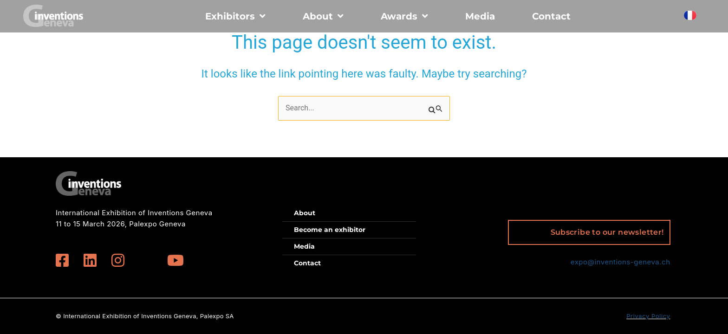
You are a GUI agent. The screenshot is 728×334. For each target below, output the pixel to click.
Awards (404, 16)
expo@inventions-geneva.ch (620, 261)
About (323, 16)
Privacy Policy (648, 316)
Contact (551, 16)
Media (480, 16)
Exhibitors (235, 16)
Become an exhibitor (329, 229)
